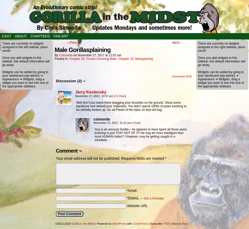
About (21, 36)
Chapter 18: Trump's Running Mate (92, 59)
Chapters (40, 36)
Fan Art (61, 36)
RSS (167, 223)
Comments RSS (182, 76)
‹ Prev (72, 43)
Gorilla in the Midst (83, 223)
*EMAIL (145, 198)
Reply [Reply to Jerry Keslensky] (122, 96)
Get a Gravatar (154, 198)
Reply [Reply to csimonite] (137, 122)
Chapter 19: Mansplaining (135, 59)
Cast (6, 36)
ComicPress (140, 223)
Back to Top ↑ (180, 223)
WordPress (119, 223)
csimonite (65, 55)
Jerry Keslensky (90, 92)
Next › (176, 43)
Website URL (137, 206)
